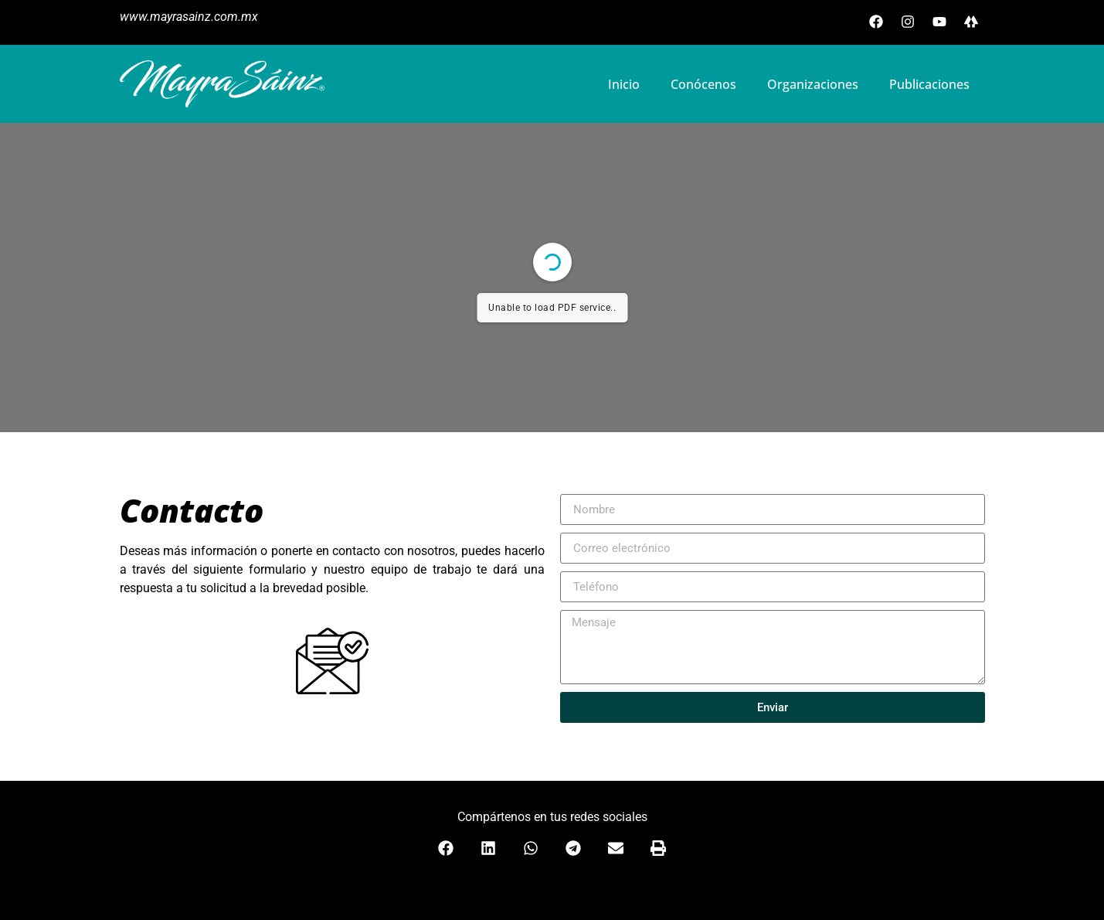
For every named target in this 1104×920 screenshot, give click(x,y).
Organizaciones (812, 84)
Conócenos (703, 84)
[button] (446, 848)
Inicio (624, 84)
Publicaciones (929, 84)
